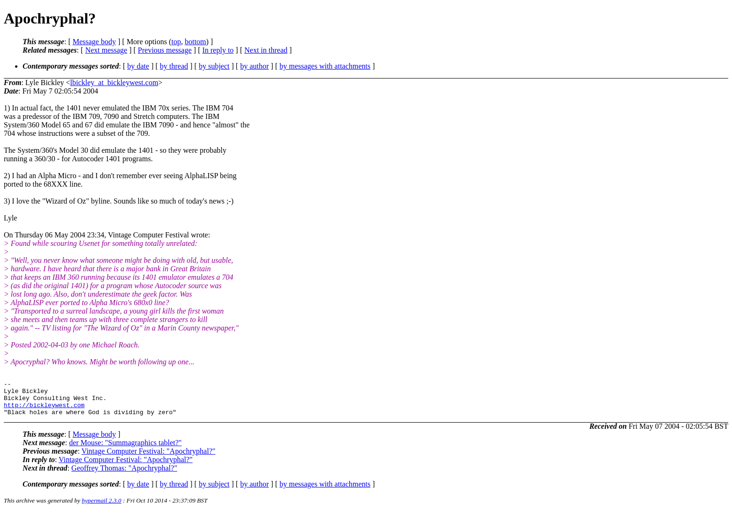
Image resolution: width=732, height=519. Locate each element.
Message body (94, 42)
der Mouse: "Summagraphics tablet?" (125, 450)
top (176, 42)
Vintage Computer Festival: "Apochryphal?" (148, 458)
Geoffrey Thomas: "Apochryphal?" (124, 475)
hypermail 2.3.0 (101, 507)
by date (138, 66)
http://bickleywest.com (44, 410)
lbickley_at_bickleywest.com (114, 82)
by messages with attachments (325, 66)
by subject (214, 66)
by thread (174, 66)
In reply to (218, 50)
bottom (195, 42)
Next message (106, 50)
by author (254, 66)
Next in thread (266, 50)
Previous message (165, 50)
